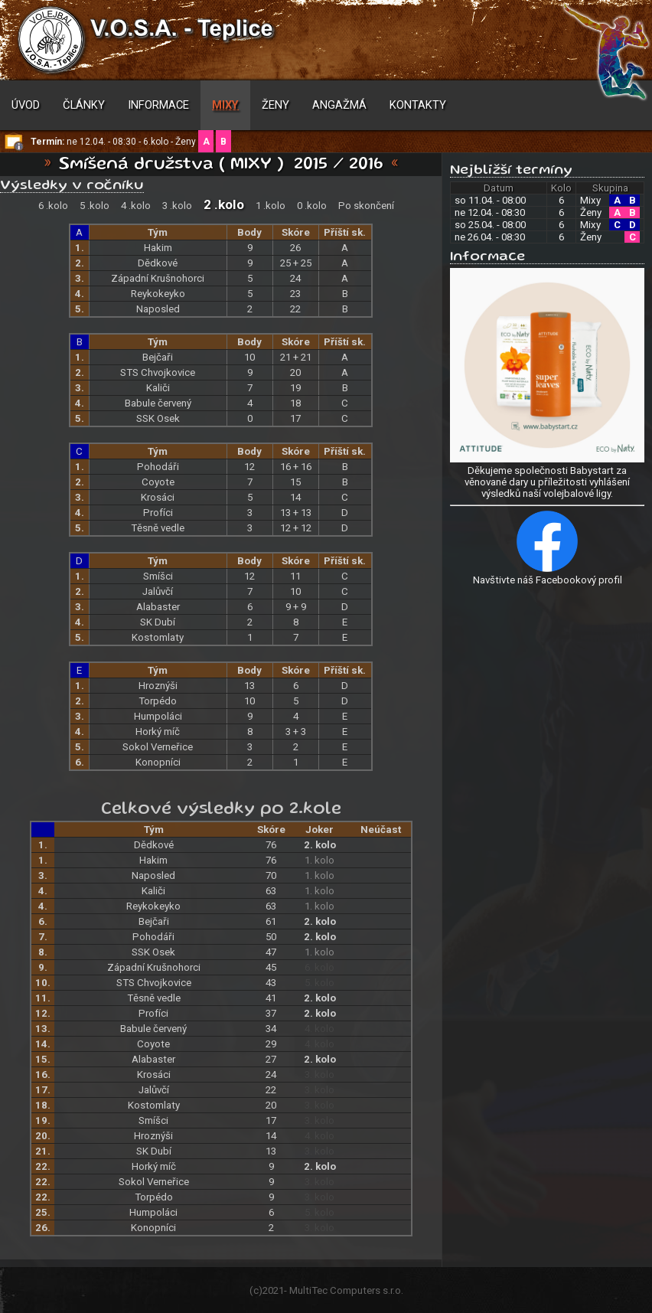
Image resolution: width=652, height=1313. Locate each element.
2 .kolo (224, 204)
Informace (158, 105)
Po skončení (366, 205)
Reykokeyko (158, 293)
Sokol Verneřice (157, 747)
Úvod (25, 105)
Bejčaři (157, 357)
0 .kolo (312, 205)
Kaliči (158, 388)
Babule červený (158, 403)
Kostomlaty (158, 637)
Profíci (158, 512)
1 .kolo (270, 205)
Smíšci (158, 576)
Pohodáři (158, 466)
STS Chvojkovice (157, 372)
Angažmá (339, 105)
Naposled (158, 309)
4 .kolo (136, 205)
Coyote (158, 482)
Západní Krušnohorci (157, 278)
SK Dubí (157, 622)
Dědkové (158, 263)
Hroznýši (158, 685)
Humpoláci (158, 716)
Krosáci (157, 497)
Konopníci (158, 762)
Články (84, 105)
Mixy (225, 105)
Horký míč (157, 731)
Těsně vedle (157, 528)
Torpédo (158, 701)
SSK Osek (158, 418)
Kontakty (418, 105)
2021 (273, 1290)
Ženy (275, 105)
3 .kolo (177, 205)
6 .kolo (53, 205)
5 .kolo (94, 205)
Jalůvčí (157, 591)
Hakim (158, 247)
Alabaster (158, 606)
